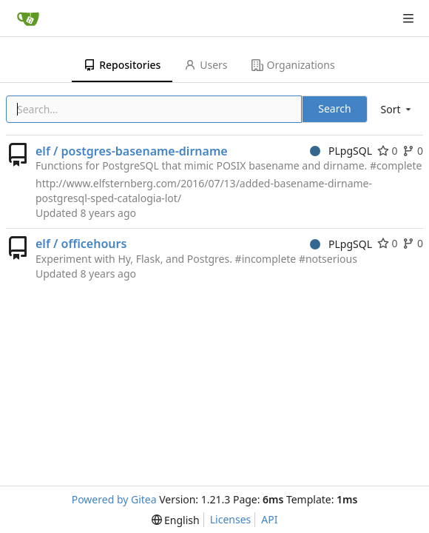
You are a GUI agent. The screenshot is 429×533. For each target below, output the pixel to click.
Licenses (230, 519)
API (269, 519)
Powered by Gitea (114, 499)
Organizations (293, 65)
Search (334, 108)
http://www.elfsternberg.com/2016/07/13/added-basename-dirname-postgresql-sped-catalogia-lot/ (204, 190)
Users (205, 65)
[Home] (28, 18)
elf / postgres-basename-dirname (132, 151)
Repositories (122, 65)
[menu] (397, 109)
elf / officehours (81, 243)
